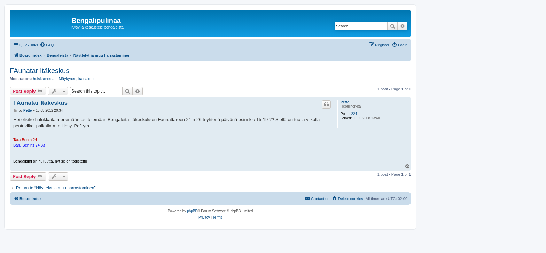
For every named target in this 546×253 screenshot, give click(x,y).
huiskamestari (45, 79)
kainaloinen (88, 79)
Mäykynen (67, 79)
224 (354, 114)
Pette (345, 102)
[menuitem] (47, 45)
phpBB (192, 211)
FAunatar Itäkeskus (39, 70)
